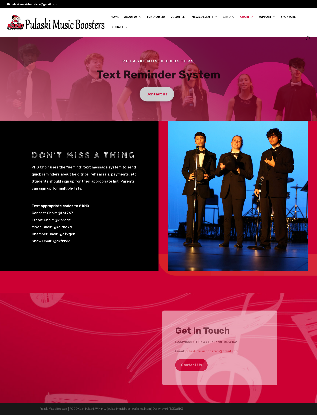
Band (226, 16)
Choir (244, 16)
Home (115, 16)
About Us (130, 16)
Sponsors (288, 16)
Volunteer (178, 16)
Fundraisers (156, 16)
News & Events (202, 16)
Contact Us (119, 27)
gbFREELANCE (174, 408)
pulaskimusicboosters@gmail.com (211, 351)
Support (265, 16)
